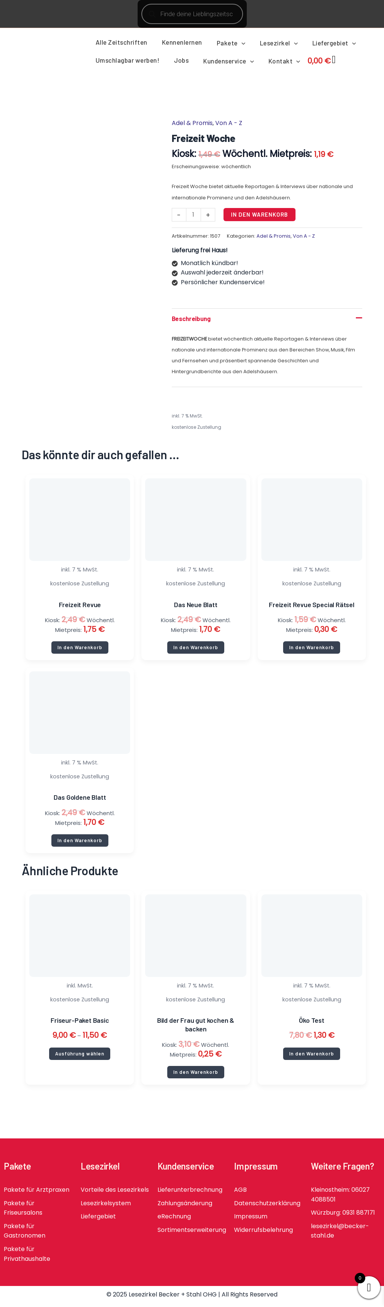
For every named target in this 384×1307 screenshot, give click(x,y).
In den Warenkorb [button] (79, 651)
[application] (236, 43)
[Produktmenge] (194, 215)
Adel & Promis (192, 123)
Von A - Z (228, 123)
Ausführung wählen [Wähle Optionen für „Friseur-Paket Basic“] (79, 1057)
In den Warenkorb (260, 214)
